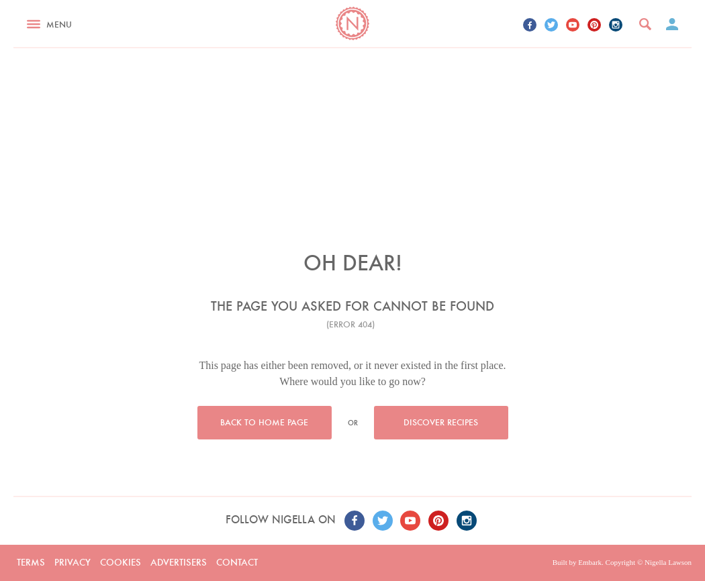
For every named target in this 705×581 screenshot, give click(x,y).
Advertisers (178, 562)
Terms (31, 562)
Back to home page (264, 422)
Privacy (72, 562)
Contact (237, 562)
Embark (590, 562)
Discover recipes (441, 422)
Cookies (120, 562)
